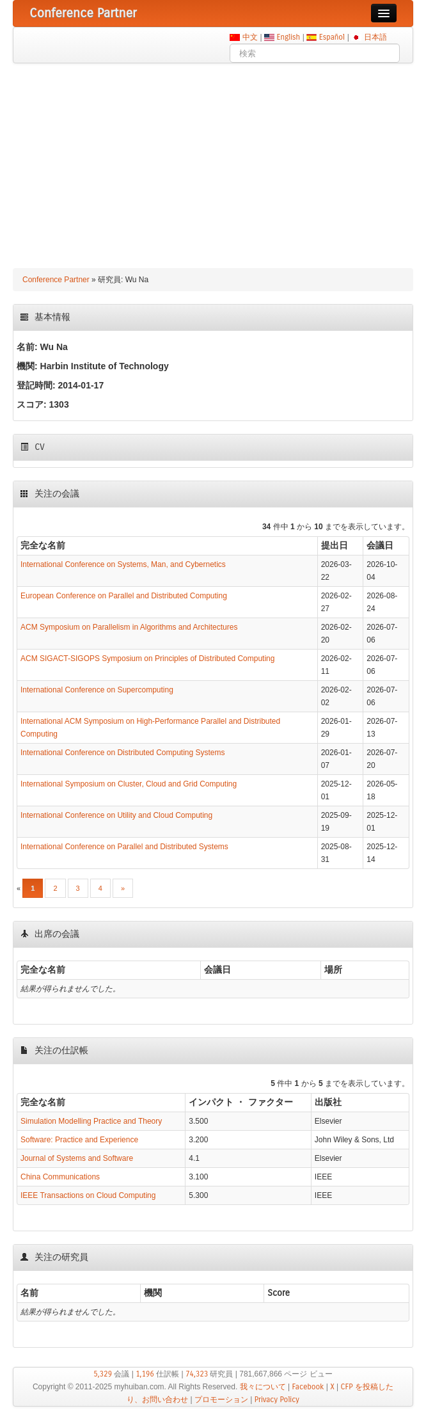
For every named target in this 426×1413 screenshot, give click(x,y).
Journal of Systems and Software (76, 1158)
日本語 (375, 37)
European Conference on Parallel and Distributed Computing (123, 595)
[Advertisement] (213, 159)
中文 (250, 37)
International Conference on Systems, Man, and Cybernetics (123, 564)
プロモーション (221, 1399)
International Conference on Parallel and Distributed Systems (124, 846)
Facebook (308, 1386)
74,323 (196, 1373)
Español (332, 37)
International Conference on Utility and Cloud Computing (116, 815)
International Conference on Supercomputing (96, 689)
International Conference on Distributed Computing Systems (122, 752)
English (288, 37)
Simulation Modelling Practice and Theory (91, 1121)
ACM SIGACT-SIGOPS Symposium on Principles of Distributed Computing (147, 658)
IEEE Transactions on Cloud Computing (87, 1195)
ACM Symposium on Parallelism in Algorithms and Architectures (128, 627)
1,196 (145, 1373)
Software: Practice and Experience (79, 1139)
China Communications (60, 1176)
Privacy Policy (277, 1399)
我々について (263, 1386)
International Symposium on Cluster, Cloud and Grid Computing (128, 783)
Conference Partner (56, 279)
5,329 (102, 1373)
